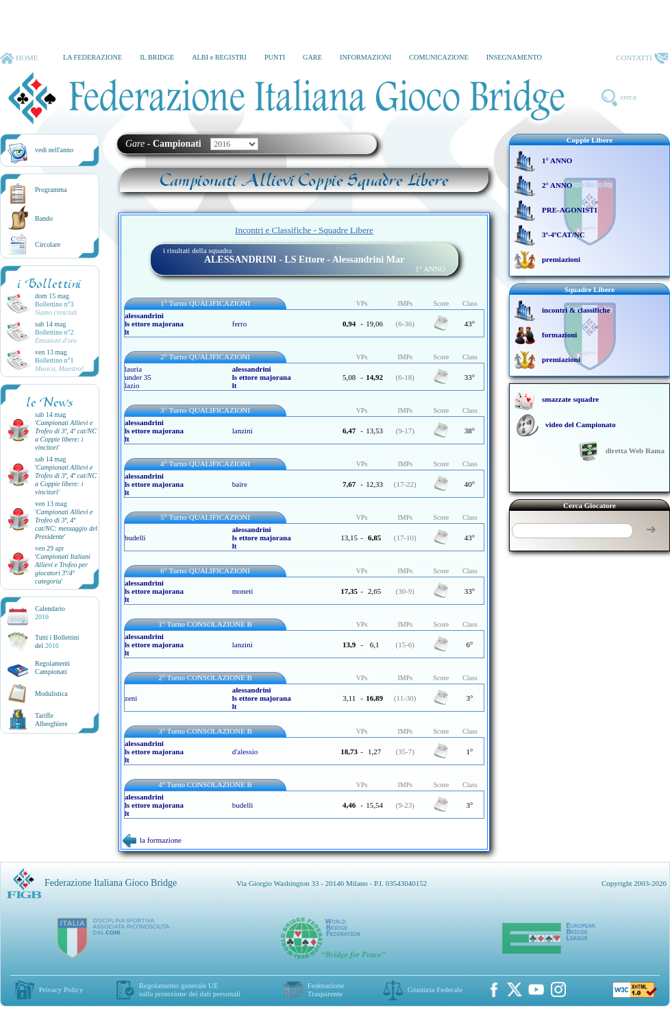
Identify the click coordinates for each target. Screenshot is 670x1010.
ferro (239, 324)
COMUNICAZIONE (439, 57)
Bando (44, 218)
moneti (242, 591)
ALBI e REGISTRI (219, 57)
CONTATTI (642, 58)
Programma (51, 189)
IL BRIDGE (157, 57)
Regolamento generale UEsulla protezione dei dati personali (189, 989)
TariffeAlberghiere (51, 720)
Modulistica (51, 693)
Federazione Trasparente (326, 989)
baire (239, 484)
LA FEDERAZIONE (92, 57)
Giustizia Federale (435, 989)
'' (66, 435)
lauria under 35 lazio (138, 377)
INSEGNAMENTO (514, 57)
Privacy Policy (61, 989)
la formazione (152, 840)
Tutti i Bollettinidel (57, 641)
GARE (312, 57)
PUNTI (274, 57)
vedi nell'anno (54, 150)
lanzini (242, 430)
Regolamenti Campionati (52, 667)
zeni (131, 698)
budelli (135, 537)
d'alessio (245, 751)
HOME (19, 58)
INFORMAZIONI (365, 57)
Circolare (47, 244)
